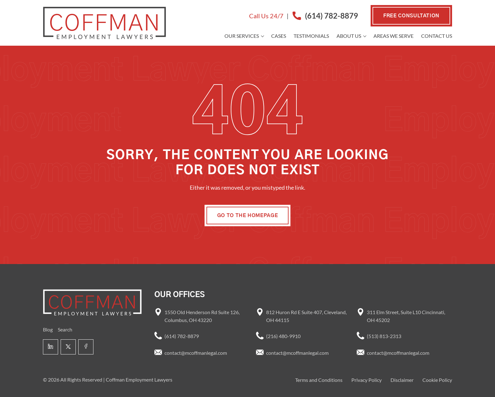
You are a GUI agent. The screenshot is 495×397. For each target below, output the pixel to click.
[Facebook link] (85, 346)
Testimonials (311, 36)
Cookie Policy (437, 380)
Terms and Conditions (319, 380)
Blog (48, 329)
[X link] (68, 346)
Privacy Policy (366, 380)
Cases (278, 36)
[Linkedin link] (50, 346)
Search (65, 329)
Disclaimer (402, 380)
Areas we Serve (393, 36)
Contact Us (436, 36)
